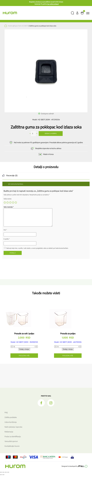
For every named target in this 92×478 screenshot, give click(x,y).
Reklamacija (9, 435)
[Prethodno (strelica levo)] (1, 477)
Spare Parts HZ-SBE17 (21, 26)
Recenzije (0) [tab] (11, 175)
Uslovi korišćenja (11, 425)
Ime (5, 233)
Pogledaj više (24, 358)
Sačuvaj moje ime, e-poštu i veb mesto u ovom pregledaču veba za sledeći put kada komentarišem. (37, 251)
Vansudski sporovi (11, 444)
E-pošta (7, 242)
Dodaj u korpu (51, 133)
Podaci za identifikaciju (13, 439)
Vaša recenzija (9, 207)
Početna (10, 26)
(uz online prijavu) (53, 4)
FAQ (6, 415)
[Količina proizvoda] (24, 349)
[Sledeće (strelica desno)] (3, 477)
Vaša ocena (7, 199)
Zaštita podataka (11, 420)
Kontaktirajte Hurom (12, 449)
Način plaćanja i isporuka (13, 430)
